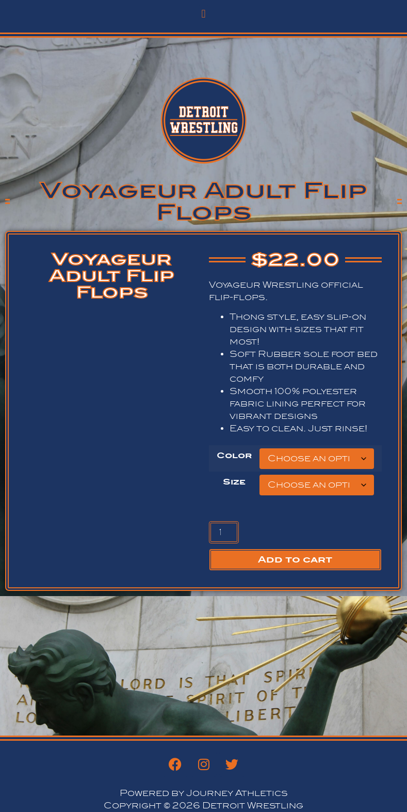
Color (234, 455)
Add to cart (295, 559)
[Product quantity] (224, 532)
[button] (203, 13)
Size (234, 482)
